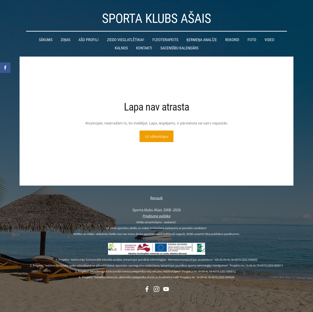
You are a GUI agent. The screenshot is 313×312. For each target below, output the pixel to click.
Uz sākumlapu (156, 136)
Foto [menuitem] (252, 40)
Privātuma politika (156, 215)
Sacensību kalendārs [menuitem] (179, 48)
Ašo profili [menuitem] (88, 40)
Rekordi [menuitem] (232, 40)
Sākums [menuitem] (45, 40)
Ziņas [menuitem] (65, 40)
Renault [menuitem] (156, 198)
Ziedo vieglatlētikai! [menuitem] (125, 40)
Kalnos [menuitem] (121, 48)
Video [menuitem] (269, 40)
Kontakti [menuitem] (144, 48)
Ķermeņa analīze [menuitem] (201, 40)
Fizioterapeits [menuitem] (165, 40)
